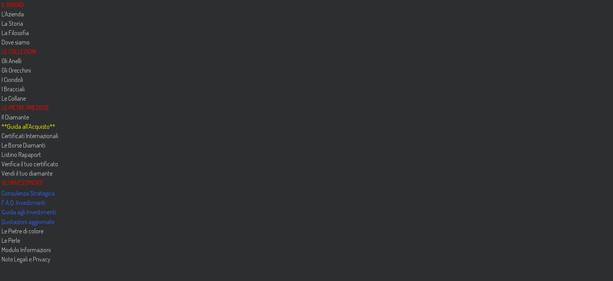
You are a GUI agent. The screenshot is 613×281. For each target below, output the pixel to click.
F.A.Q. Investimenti (23, 202)
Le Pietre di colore (22, 231)
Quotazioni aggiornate (28, 222)
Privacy (41, 259)
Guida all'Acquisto (28, 126)
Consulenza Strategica (28, 193)
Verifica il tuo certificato (30, 164)
